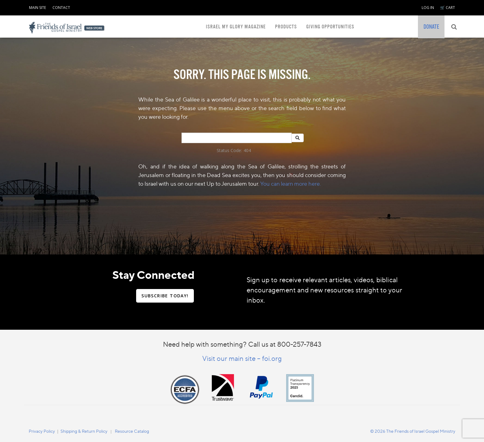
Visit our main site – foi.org (242, 358)
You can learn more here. (290, 183)
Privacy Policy (42, 431)
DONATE (431, 27)
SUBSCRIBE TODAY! (164, 296)
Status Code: (229, 150)
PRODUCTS (286, 27)
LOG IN (428, 7)
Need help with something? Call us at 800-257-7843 (242, 344)
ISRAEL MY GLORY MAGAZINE (236, 27)
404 (247, 150)
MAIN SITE (37, 7)
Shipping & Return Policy (83, 431)
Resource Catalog (132, 431)
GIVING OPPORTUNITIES (330, 27)
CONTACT (61, 7)
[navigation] (37, 6)
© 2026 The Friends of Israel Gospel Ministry (412, 431)
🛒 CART (447, 7)
